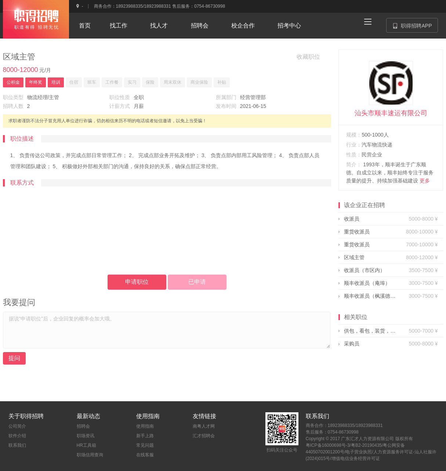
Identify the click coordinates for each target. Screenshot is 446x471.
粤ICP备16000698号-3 (328, 445)
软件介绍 (17, 435)
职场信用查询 (90, 454)
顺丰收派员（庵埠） (367, 283)
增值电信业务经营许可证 (355, 458)
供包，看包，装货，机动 (369, 331)
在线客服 (145, 454)
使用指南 (145, 426)
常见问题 (145, 445)
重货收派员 (357, 232)
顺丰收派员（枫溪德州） (369, 296)
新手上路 (145, 435)
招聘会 (83, 426)
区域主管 (354, 257)
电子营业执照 (358, 451)
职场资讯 (85, 435)
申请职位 (137, 282)
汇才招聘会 (204, 435)
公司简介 (17, 426)
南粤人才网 (204, 426)
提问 (14, 358)
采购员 (351, 344)
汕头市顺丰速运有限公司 (391, 113)
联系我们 (17, 445)
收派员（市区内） (364, 270)
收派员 (351, 219)
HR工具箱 (86, 445)
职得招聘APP (415, 28)
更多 (425, 181)
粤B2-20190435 (366, 445)
